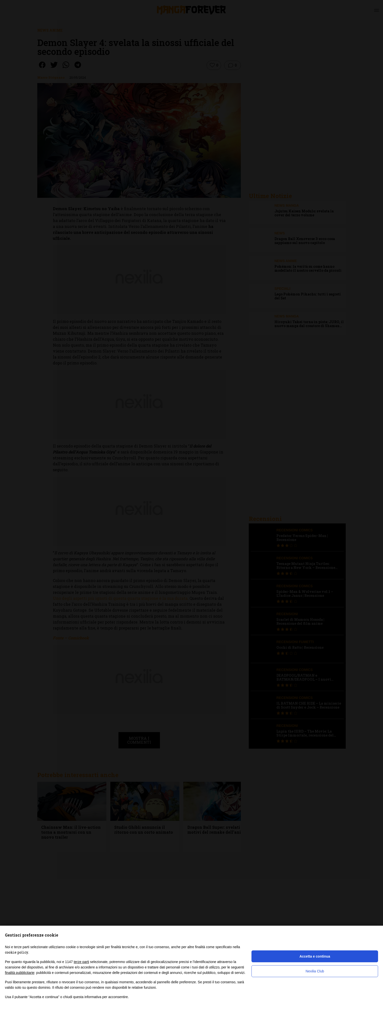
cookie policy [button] (16, 952)
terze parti (81, 962)
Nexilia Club (315, 971)
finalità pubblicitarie (19, 973)
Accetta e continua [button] (314, 956)
